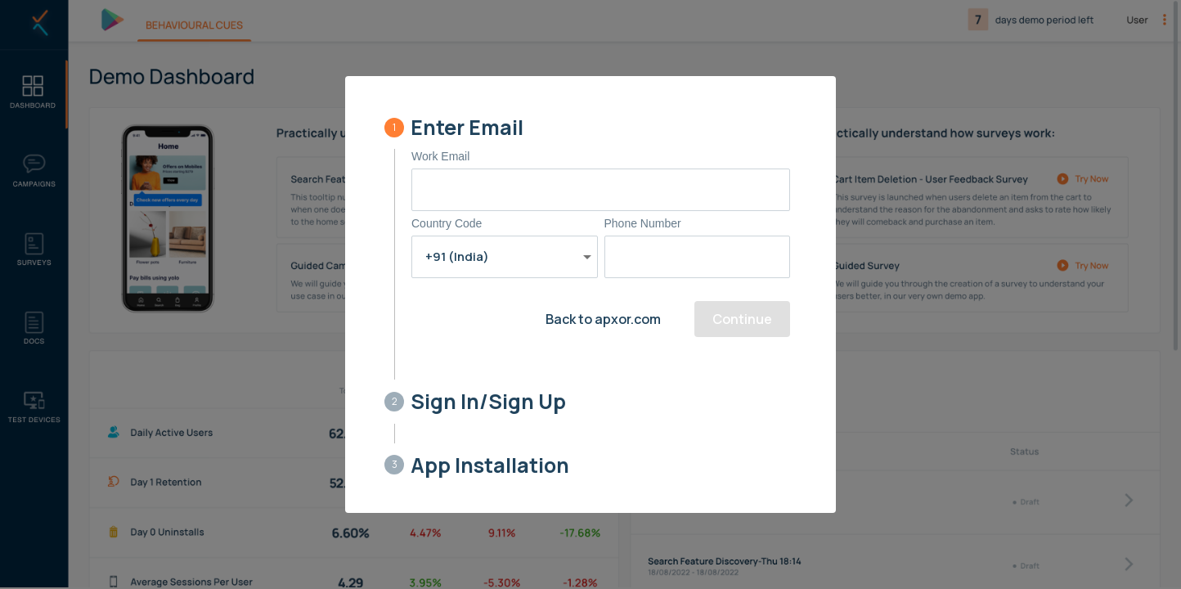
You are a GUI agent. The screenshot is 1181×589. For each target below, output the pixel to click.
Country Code (446, 223)
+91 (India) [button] (457, 256)
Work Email (440, 156)
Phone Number (642, 223)
